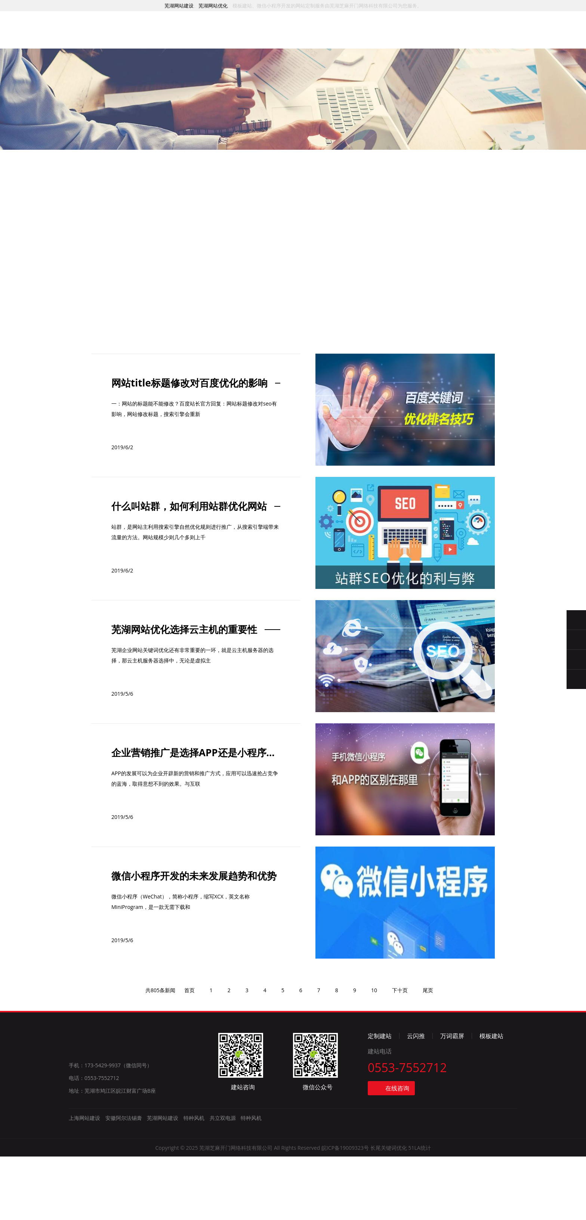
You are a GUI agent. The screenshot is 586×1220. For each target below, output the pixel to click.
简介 (392, 40)
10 (374, 1053)
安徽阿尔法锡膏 (123, 1181)
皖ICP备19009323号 (345, 1211)
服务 (208, 34)
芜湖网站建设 (179, 5)
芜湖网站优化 (213, 5)
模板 (319, 37)
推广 (282, 36)
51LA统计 (419, 1211)
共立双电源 (223, 1181)
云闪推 (416, 1099)
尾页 (428, 1053)
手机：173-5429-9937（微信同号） (110, 1128)
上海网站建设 (84, 1181)
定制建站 (380, 1099)
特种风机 (193, 1181)
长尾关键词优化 (388, 1211)
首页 (171, 34)
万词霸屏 (452, 1099)
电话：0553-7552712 (94, 1141)
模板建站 (491, 1099)
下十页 (400, 1053)
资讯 (355, 39)
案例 (245, 35)
